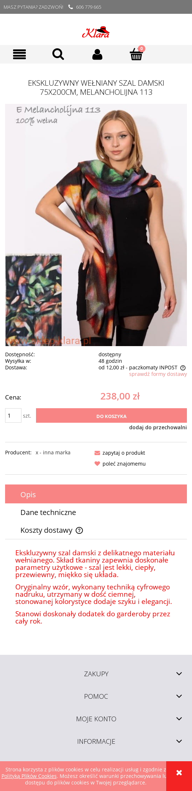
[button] (19, 54)
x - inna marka (53, 452)
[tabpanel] (96, 587)
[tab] (96, 494)
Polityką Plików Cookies (29, 775)
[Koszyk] (136, 53)
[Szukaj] (58, 53)
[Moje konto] (97, 54)
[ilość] (13, 415)
